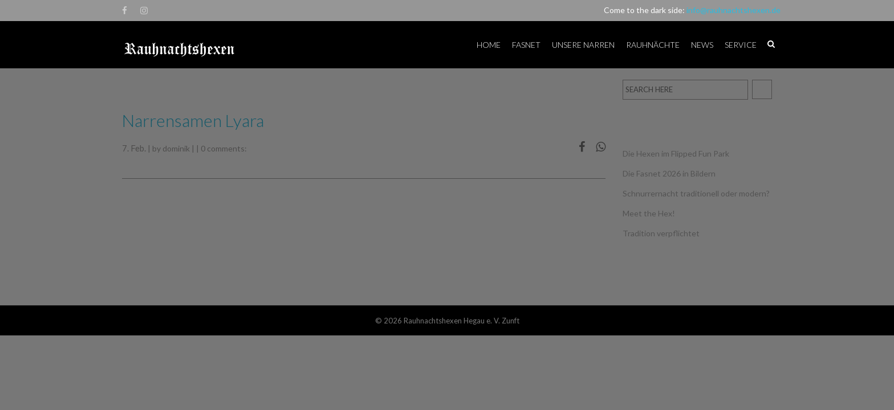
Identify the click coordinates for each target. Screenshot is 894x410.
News (702, 45)
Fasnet (526, 45)
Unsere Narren (583, 45)
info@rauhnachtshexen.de (733, 10)
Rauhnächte (653, 45)
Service (741, 45)
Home (489, 45)
